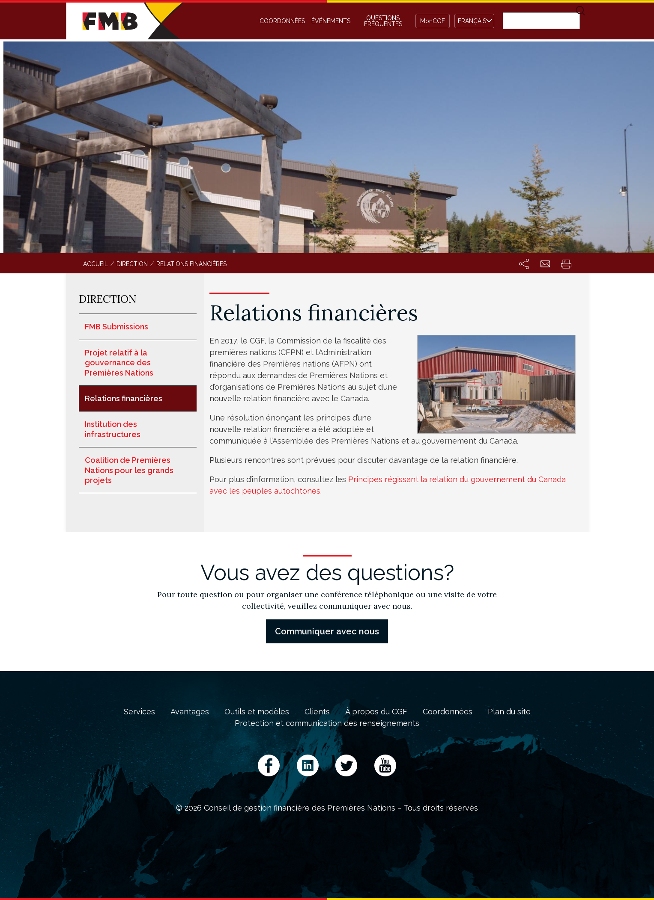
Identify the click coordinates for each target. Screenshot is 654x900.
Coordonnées (282, 21)
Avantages (189, 712)
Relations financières (123, 398)
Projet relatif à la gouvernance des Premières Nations (119, 362)
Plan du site (509, 712)
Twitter (346, 765)
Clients (317, 712)
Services (139, 712)
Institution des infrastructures (112, 429)
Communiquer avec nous (327, 631)
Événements (330, 21)
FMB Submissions (116, 326)
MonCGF (432, 21)
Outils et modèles (256, 712)
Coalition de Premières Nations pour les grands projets (129, 470)
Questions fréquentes (383, 21)
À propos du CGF (376, 712)
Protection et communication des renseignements (327, 723)
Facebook (269, 765)
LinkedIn (308, 765)
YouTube (385, 765)
